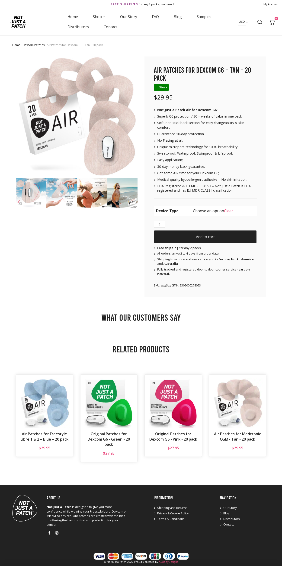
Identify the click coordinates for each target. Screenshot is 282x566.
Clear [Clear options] (228, 210)
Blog (178, 16)
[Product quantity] (159, 224)
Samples (204, 16)
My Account (271, 4)
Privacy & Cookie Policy (173, 513)
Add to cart (205, 236)
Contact (110, 26)
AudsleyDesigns (168, 561)
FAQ (155, 16)
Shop (99, 16)
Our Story (128, 16)
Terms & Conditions (171, 519)
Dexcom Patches (34, 45)
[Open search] (260, 22)
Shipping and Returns (172, 508)
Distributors (78, 26)
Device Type (167, 210)
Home (72, 16)
